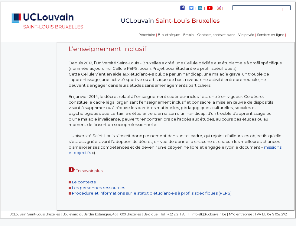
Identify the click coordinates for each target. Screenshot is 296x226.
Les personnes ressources (98, 187)
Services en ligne (270, 35)
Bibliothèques (169, 35)
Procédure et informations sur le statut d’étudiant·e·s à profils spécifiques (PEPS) (152, 193)
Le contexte (84, 181)
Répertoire (146, 35)
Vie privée (246, 35)
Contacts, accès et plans (216, 35)
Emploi (188, 35)
